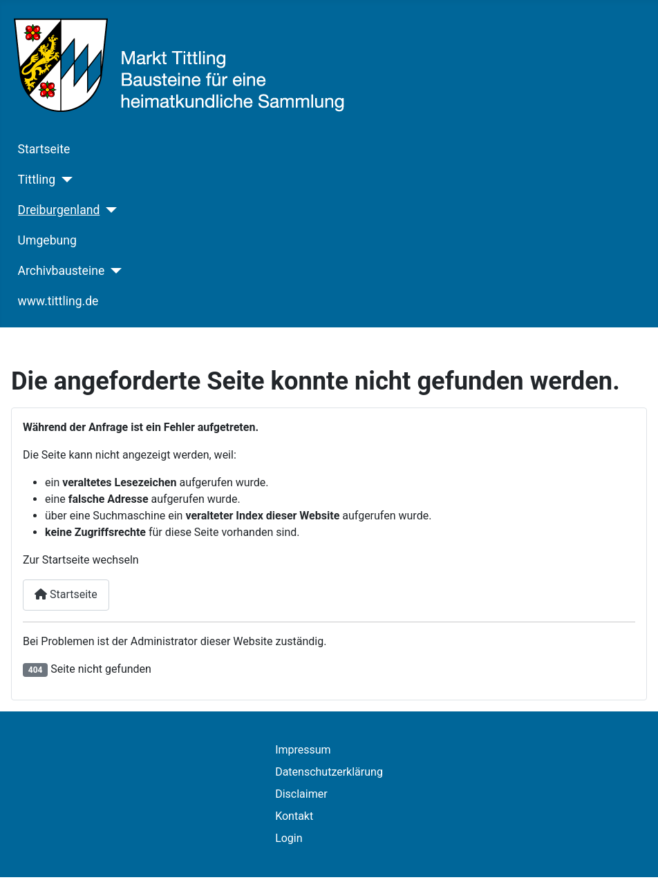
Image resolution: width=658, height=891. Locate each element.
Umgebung (47, 240)
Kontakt (294, 816)
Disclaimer (301, 794)
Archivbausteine (61, 271)
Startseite (44, 149)
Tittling (36, 179)
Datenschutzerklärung (329, 771)
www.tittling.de (58, 301)
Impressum (303, 749)
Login (288, 838)
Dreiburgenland (59, 210)
